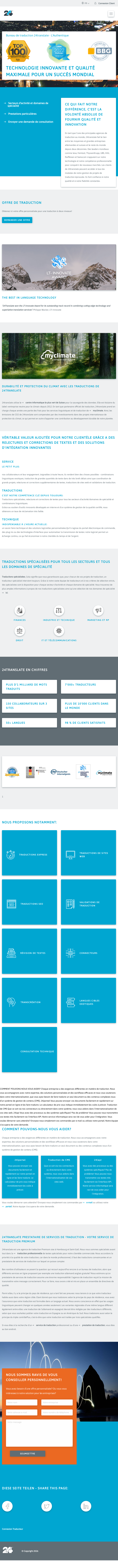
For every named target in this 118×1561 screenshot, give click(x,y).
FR (84, 3)
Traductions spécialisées (13, 499)
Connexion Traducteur (12, 1529)
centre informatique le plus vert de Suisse (45, 402)
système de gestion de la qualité (79, 507)
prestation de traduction (93, 1325)
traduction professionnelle (29, 1254)
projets (12, 482)
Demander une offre (17, 220)
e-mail (89, 1203)
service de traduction (46, 1325)
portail (9, 1207)
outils (22, 507)
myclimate (98, 410)
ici (7, 593)
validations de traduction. (104, 482)
